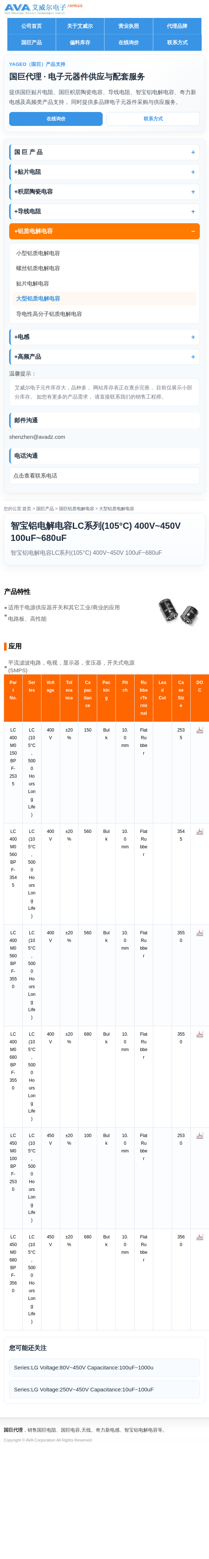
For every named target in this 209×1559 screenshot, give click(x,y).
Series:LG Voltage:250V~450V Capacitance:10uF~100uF (84, 1389)
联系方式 (177, 42)
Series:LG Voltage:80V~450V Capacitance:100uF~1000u (83, 1367)
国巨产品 (31, 42)
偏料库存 (80, 42)
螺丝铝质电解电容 (38, 268)
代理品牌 (177, 26)
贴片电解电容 (32, 283)
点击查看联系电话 (35, 475)
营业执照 (128, 26)
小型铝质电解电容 (38, 253)
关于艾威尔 (80, 26)
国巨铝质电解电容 (76, 508)
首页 (26, 508)
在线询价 (128, 42)
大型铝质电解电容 (38, 298)
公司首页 (31, 26)
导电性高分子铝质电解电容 (49, 314)
